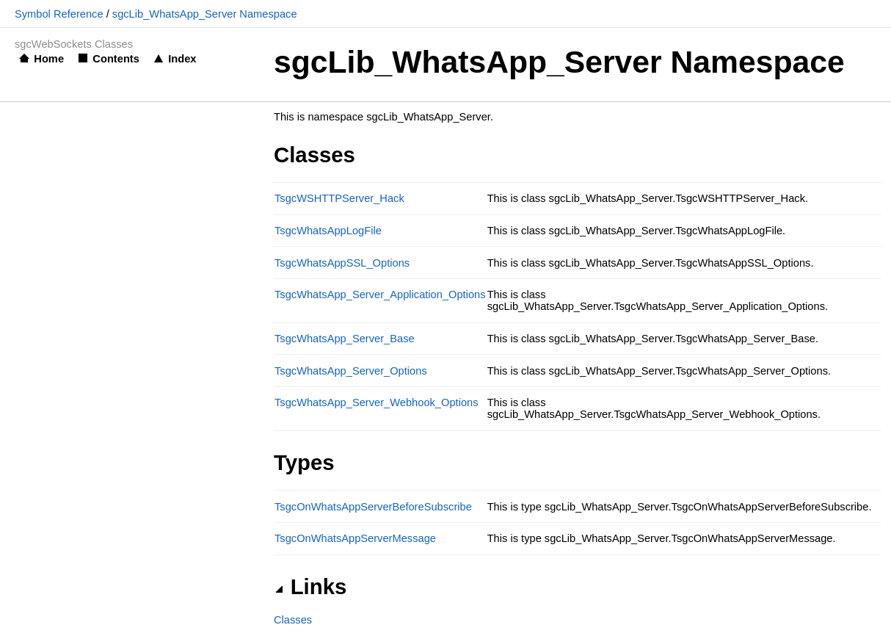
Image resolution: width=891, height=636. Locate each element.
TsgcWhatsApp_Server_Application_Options (380, 294)
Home (49, 59)
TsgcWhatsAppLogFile (328, 230)
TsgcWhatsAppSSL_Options (342, 263)
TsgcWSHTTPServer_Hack (339, 198)
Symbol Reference (59, 14)
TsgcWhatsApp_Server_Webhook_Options (376, 402)
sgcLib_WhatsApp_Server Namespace (204, 14)
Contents (115, 59)
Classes (293, 620)
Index (182, 59)
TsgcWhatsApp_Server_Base (344, 338)
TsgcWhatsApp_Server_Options (350, 371)
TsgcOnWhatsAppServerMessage (355, 538)
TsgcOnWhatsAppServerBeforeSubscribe (373, 507)
